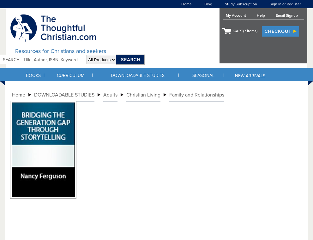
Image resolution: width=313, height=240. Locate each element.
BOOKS (33, 75)
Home (186, 4)
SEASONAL (203, 75)
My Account (236, 15)
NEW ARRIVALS (250, 76)
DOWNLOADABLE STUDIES (138, 75)
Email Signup (287, 15)
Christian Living (143, 95)
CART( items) (245, 31)
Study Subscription (241, 4)
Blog (208, 4)
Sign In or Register (285, 4)
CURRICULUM (70, 75)
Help (261, 15)
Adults (110, 95)
